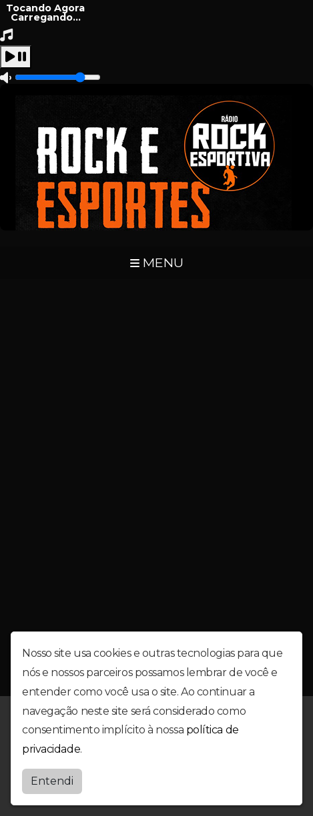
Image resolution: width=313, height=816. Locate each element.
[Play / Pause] (15, 57)
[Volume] (58, 77)
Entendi (52, 781)
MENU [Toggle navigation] (157, 262)
